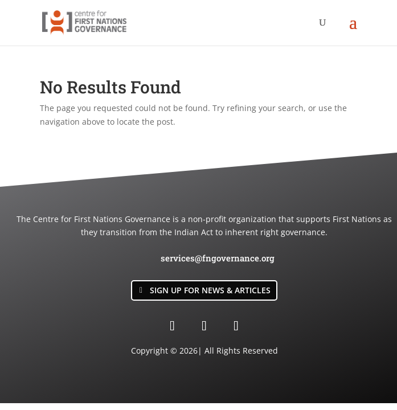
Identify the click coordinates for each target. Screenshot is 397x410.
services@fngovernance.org (218, 258)
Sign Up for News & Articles (210, 290)
